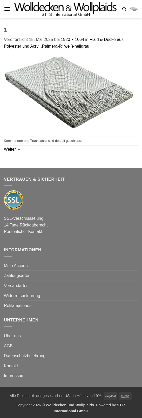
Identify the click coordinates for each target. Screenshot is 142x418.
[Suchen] (124, 9)
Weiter (12, 149)
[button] (7, 9)
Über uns (12, 336)
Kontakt (11, 366)
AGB (8, 346)
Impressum (14, 375)
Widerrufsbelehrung (22, 296)
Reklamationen (18, 305)
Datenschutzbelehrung (24, 356)
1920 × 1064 (72, 39)
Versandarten (16, 285)
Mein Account (16, 265)
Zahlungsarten (17, 275)
